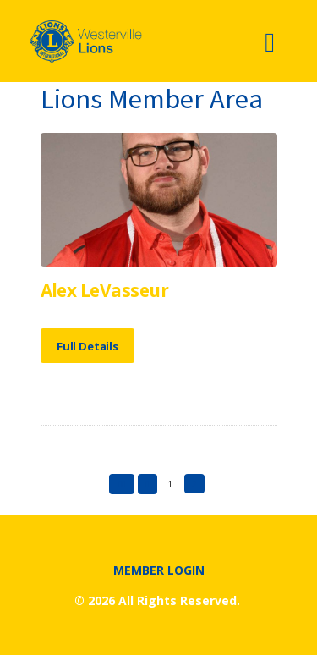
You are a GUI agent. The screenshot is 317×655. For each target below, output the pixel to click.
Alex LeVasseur (105, 290)
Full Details (87, 346)
